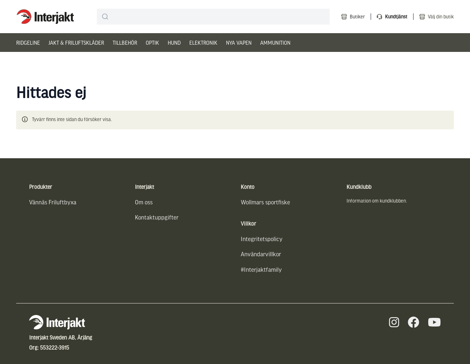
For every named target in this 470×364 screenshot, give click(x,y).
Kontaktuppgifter (156, 217)
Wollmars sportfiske (265, 202)
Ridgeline (28, 42)
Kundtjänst (396, 16)
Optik (152, 42)
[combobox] (213, 17)
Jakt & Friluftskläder (76, 42)
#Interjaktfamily (261, 269)
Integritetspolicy (262, 239)
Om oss (144, 202)
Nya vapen (239, 42)
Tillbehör (125, 42)
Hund (174, 42)
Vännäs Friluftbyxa (52, 202)
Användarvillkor (261, 254)
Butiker (357, 16)
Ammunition (275, 42)
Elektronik (203, 42)
